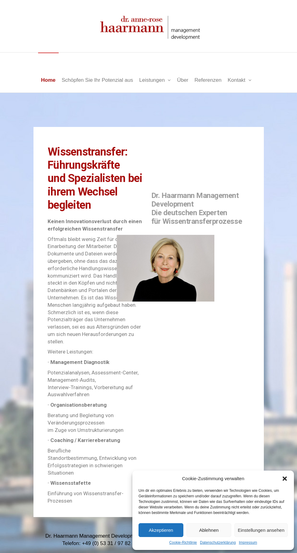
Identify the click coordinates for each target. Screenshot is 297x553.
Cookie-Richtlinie (183, 542)
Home (48, 80)
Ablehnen (208, 530)
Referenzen (207, 80)
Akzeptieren (161, 530)
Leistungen (152, 80)
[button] (285, 479)
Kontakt (236, 80)
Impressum (248, 542)
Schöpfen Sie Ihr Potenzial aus (97, 80)
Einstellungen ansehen (261, 530)
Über (182, 80)
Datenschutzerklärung (218, 542)
